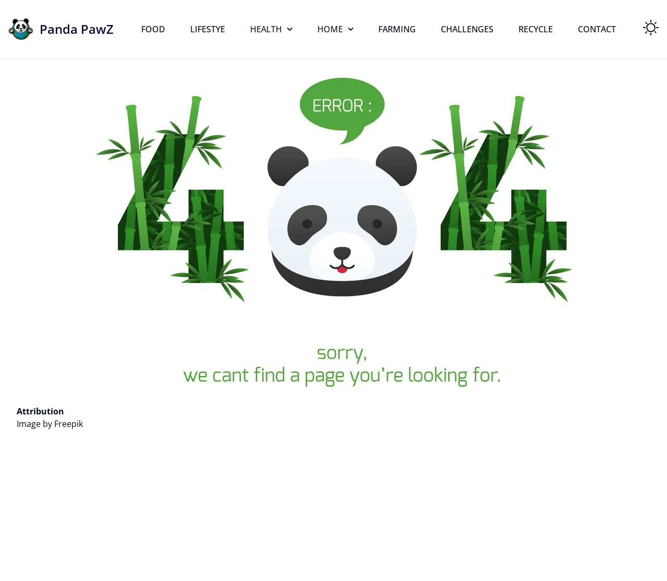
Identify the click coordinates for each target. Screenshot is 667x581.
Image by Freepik (50, 424)
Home (335, 29)
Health (271, 29)
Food (153, 29)
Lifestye (207, 29)
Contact (597, 29)
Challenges (467, 29)
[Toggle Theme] (651, 27)
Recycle (535, 29)
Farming (397, 29)
